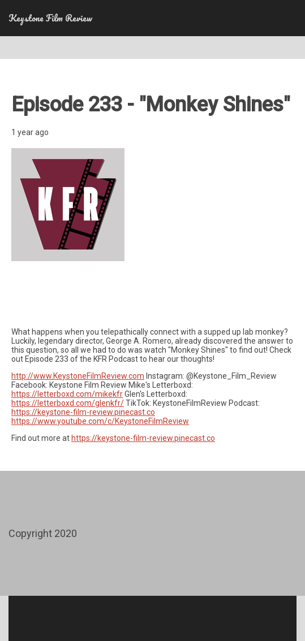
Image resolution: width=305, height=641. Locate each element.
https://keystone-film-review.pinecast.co (83, 412)
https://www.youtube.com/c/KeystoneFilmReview (100, 421)
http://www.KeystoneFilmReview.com (77, 375)
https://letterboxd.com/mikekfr (67, 394)
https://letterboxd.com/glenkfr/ (67, 403)
